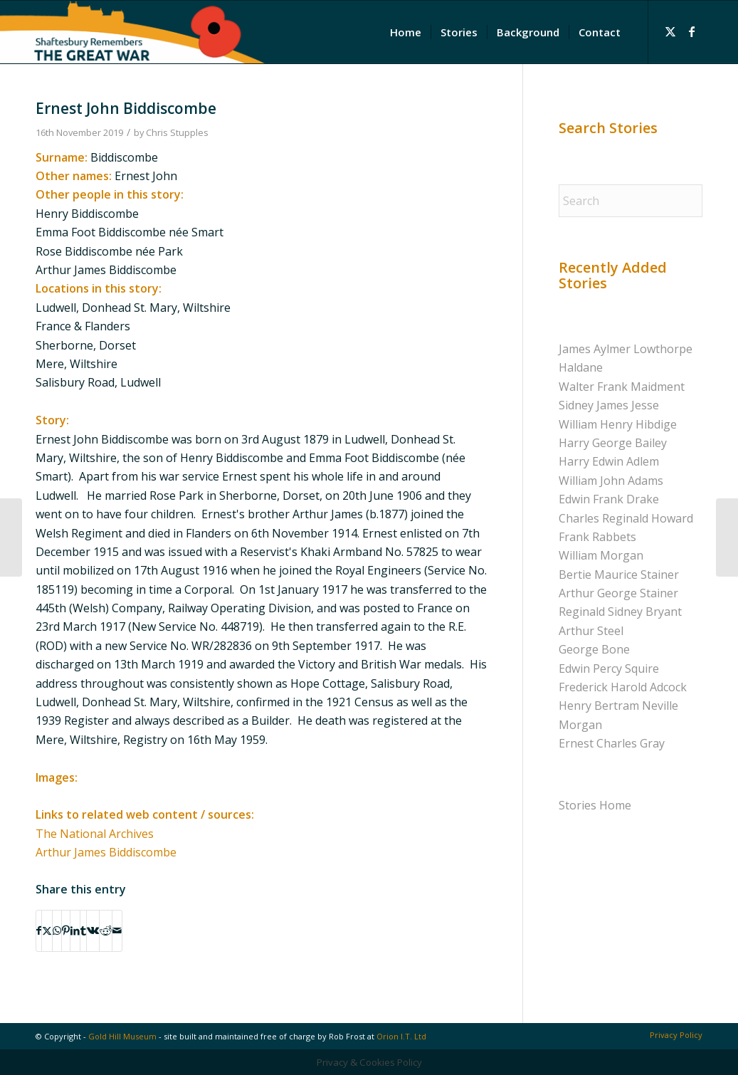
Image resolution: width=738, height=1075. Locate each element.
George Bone (594, 649)
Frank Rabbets (597, 537)
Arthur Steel (591, 631)
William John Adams (611, 480)
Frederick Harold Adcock (623, 687)
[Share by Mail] (117, 930)
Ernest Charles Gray (612, 743)
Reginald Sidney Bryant (620, 611)
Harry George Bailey (613, 443)
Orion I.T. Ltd (401, 1036)
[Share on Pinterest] (66, 930)
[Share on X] (47, 930)
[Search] (630, 200)
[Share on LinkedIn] (75, 930)
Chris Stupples (177, 132)
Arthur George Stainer (618, 593)
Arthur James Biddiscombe (106, 852)
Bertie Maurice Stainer (619, 574)
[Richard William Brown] (727, 537)
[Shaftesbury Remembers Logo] (132, 32)
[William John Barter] (11, 537)
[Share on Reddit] (106, 930)
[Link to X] (670, 31)
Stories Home (595, 805)
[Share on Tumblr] (83, 930)
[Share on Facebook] (38, 930)
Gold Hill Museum (122, 1036)
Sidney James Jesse (609, 405)
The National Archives (95, 833)
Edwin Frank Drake (609, 499)
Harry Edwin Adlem (609, 461)
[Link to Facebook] (691, 31)
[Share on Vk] (93, 930)
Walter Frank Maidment (622, 386)
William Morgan (601, 555)
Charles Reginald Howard (626, 518)
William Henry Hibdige (618, 424)
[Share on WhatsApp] (57, 930)
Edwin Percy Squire (609, 668)
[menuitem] (406, 32)
